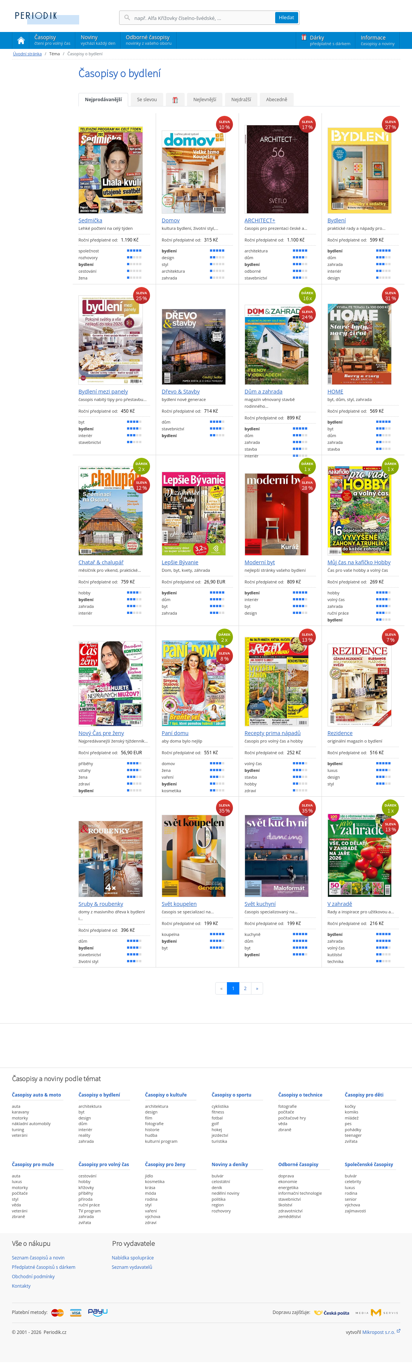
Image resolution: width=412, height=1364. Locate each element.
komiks (351, 1112)
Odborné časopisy (149, 39)
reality (84, 1135)
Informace (377, 40)
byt (81, 1112)
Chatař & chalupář (101, 562)
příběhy (85, 1193)
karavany (20, 1112)
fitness (217, 1112)
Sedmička (90, 220)
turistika (219, 1141)
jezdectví (219, 1135)
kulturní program (161, 1141)
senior (351, 1199)
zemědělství (289, 1216)
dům (82, 1123)
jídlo (149, 1176)
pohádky (353, 1129)
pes (348, 1123)
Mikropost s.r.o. (378, 1332)
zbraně (284, 1129)
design (84, 1118)
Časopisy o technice (300, 1095)
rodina (151, 1199)
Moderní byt (260, 562)
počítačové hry (292, 1118)
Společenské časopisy (369, 1164)
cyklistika (219, 1106)
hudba (151, 1135)
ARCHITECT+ (260, 220)
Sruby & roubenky (100, 904)
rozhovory (221, 1211)
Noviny (98, 39)
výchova (152, 1216)
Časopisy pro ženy (165, 1164)
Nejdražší (241, 99)
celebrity (353, 1181)
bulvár (217, 1176)
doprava (286, 1176)
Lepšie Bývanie (180, 562)
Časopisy (52, 41)
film (148, 1118)
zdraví (150, 1222)
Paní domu (175, 733)
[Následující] (257, 988)
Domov (170, 220)
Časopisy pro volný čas (103, 1164)
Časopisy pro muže (33, 1164)
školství (285, 1205)
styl (15, 1199)
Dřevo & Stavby (181, 391)
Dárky (330, 40)
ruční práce (89, 1205)
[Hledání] (205, 18)
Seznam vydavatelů (132, 1267)
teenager (353, 1135)
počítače (286, 1112)
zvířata (351, 1141)
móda (150, 1193)
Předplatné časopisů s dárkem (44, 1267)
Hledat (286, 17)
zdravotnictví (290, 1211)
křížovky (86, 1187)
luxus (17, 1181)
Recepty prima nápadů (273, 733)
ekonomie (287, 1181)
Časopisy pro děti (364, 1095)
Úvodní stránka (27, 53)
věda (282, 1123)
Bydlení (337, 220)
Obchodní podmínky (33, 1276)
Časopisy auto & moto (36, 1095)
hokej (216, 1129)
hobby (84, 1181)
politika (218, 1199)
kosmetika (155, 1181)
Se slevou (147, 99)
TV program (89, 1211)
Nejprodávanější (103, 99)
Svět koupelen (179, 904)
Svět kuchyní (260, 904)
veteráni (20, 1135)
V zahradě (340, 904)
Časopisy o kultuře (166, 1095)
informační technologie (300, 1193)
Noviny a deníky (229, 1164)
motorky (20, 1118)
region (217, 1205)
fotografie (154, 1123)
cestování (87, 1176)
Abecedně (276, 99)
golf (215, 1123)
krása (150, 1187)
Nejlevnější (204, 99)
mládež (351, 1118)
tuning (18, 1129)
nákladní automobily (31, 1123)
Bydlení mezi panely (103, 391)
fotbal (216, 1118)
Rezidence (340, 733)
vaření (151, 1211)
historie (152, 1129)
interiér (85, 1129)
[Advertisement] (206, 1044)
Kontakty (21, 1286)
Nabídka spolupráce (133, 1258)
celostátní (220, 1181)
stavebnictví (289, 1199)
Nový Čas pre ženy (101, 733)
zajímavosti (355, 1211)
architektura (89, 1106)
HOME (335, 391)
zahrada (86, 1141)
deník (216, 1187)
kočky (350, 1106)
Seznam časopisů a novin (38, 1258)
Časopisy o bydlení (99, 1095)
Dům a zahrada (264, 391)
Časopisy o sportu (231, 1095)
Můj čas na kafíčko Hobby (359, 562)
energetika (288, 1187)
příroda (85, 1199)
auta (16, 1106)
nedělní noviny (225, 1193)
